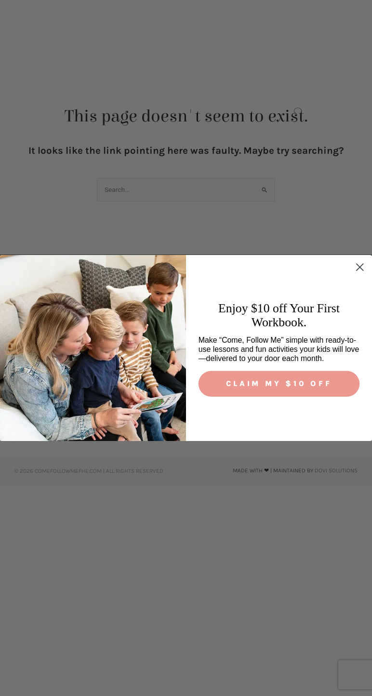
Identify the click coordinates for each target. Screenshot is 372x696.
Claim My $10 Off (279, 383)
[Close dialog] (359, 267)
